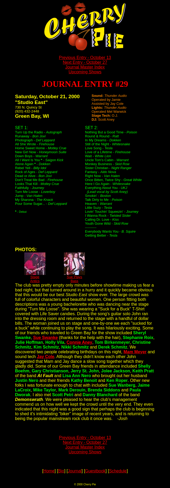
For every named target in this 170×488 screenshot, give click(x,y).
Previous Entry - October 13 (85, 57)
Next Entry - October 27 (85, 62)
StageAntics (34, 277)
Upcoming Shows (85, 72)
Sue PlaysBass (74, 277)
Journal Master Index (85, 67)
